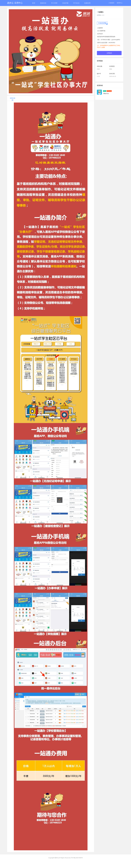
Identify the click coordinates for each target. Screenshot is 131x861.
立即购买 (109, 53)
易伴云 (15, 3)
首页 (33, 3)
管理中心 (120, 3)
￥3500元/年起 (102, 23)
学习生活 (76, 3)
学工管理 (54, 3)
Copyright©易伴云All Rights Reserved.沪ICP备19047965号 (65, 858)
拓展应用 (87, 3)
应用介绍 (12, 98)
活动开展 (65, 3)
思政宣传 (43, 3)
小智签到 (111, 3)
